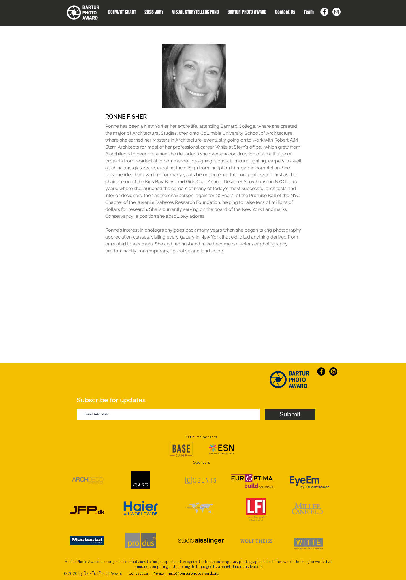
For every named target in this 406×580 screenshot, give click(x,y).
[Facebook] (324, 12)
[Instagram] (336, 12)
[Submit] (290, 414)
